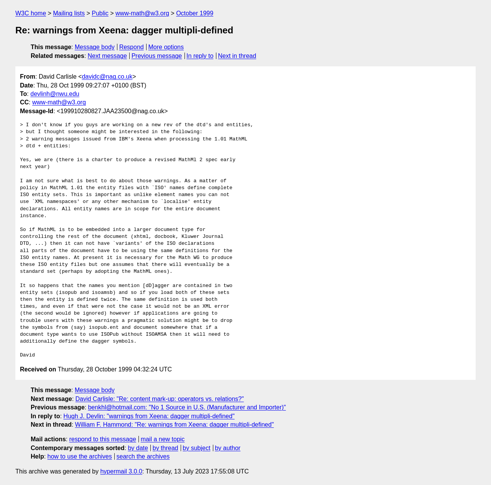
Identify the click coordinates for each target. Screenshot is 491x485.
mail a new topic (163, 439)
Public (100, 13)
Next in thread (237, 56)
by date (138, 448)
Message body (95, 47)
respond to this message (102, 439)
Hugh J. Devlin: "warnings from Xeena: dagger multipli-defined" (148, 416)
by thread (165, 448)
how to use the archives (80, 456)
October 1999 (194, 13)
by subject (196, 448)
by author (228, 448)
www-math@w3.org (142, 13)
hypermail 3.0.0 (121, 471)
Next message (107, 56)
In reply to (199, 56)
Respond (131, 47)
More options (166, 47)
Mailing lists (69, 13)
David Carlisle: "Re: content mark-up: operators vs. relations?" (160, 399)
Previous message (157, 56)
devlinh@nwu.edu (54, 94)
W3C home (30, 13)
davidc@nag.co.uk (107, 76)
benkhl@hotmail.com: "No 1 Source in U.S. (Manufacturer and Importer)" (187, 407)
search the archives (143, 456)
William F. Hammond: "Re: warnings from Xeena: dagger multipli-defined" (174, 424)
